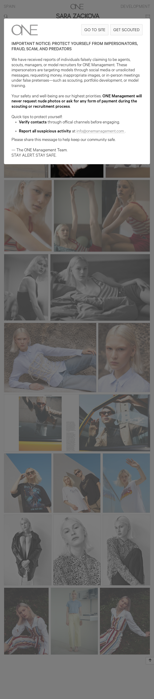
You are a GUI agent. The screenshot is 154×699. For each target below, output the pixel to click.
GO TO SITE (94, 29)
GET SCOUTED (126, 29)
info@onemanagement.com (100, 131)
